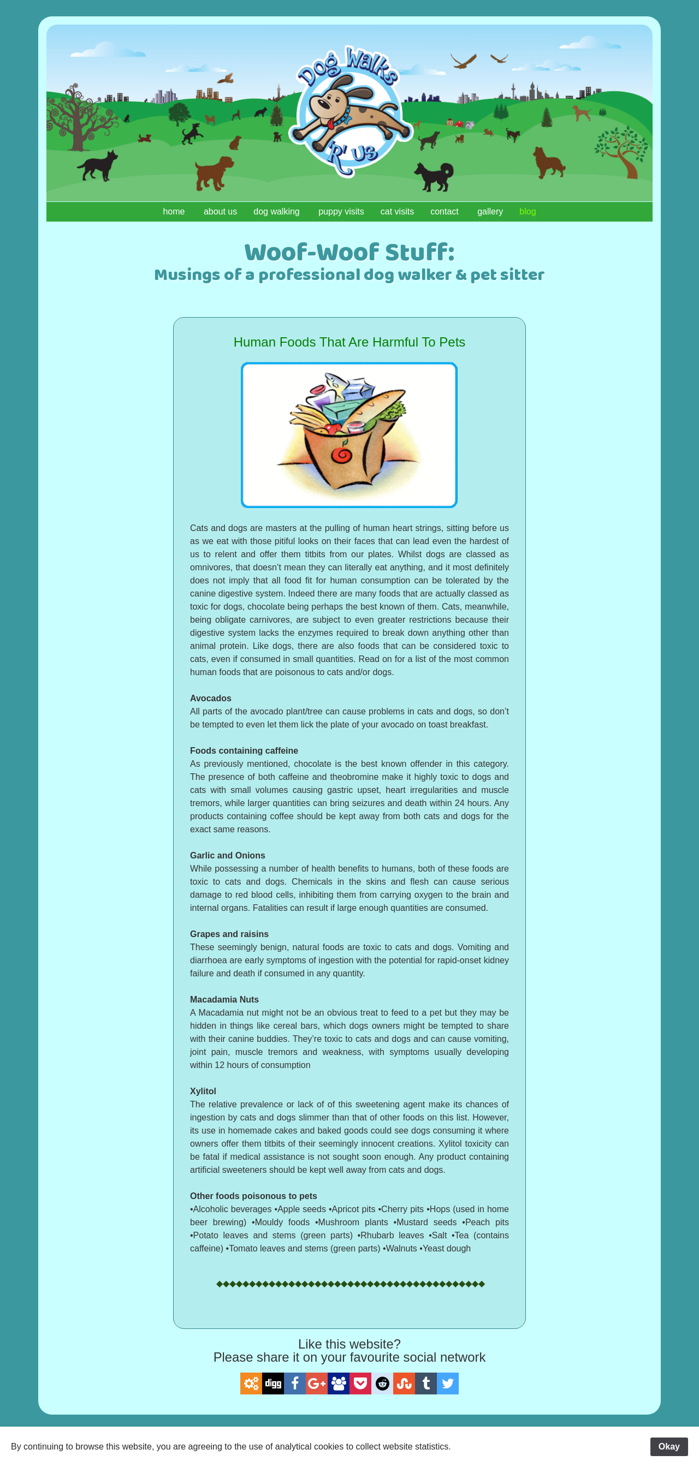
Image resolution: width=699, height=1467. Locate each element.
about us (220, 211)
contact (445, 211)
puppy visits (341, 211)
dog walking (277, 211)
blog (527, 211)
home (175, 211)
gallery (490, 211)
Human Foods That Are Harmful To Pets (350, 342)
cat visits (397, 211)
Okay (669, 1446)
